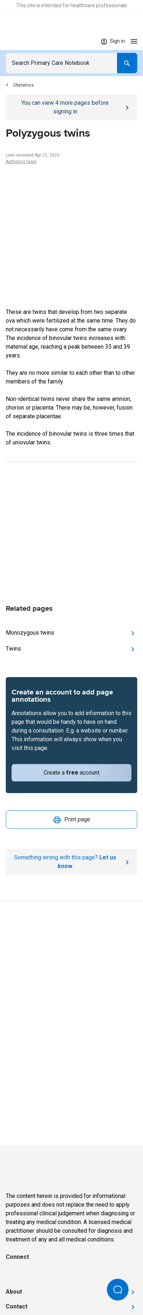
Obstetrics (20, 85)
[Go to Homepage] (28, 41)
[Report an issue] (71, 862)
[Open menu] (134, 41)
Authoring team (21, 161)
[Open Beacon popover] (118, 1290)
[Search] (127, 63)
